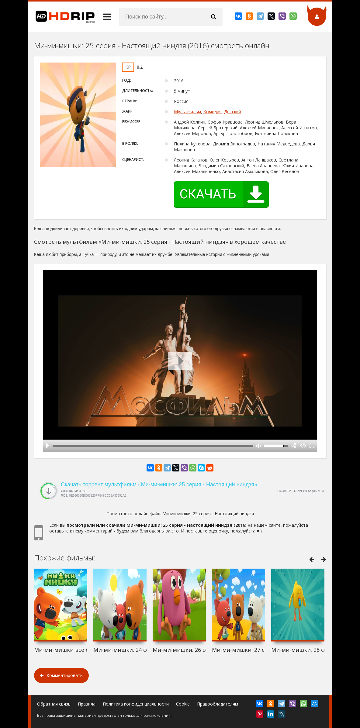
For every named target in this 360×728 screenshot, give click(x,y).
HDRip (61, 17)
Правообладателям (217, 704)
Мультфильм (187, 111)
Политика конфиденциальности (136, 704)
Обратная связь (54, 704)
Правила (86, 704)
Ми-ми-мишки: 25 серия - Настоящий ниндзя (208, 513)
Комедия (212, 111)
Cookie (183, 704)
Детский (232, 111)
